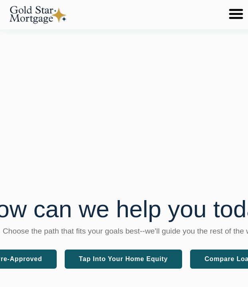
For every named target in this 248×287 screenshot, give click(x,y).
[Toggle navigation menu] (236, 14)
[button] (38, 15)
